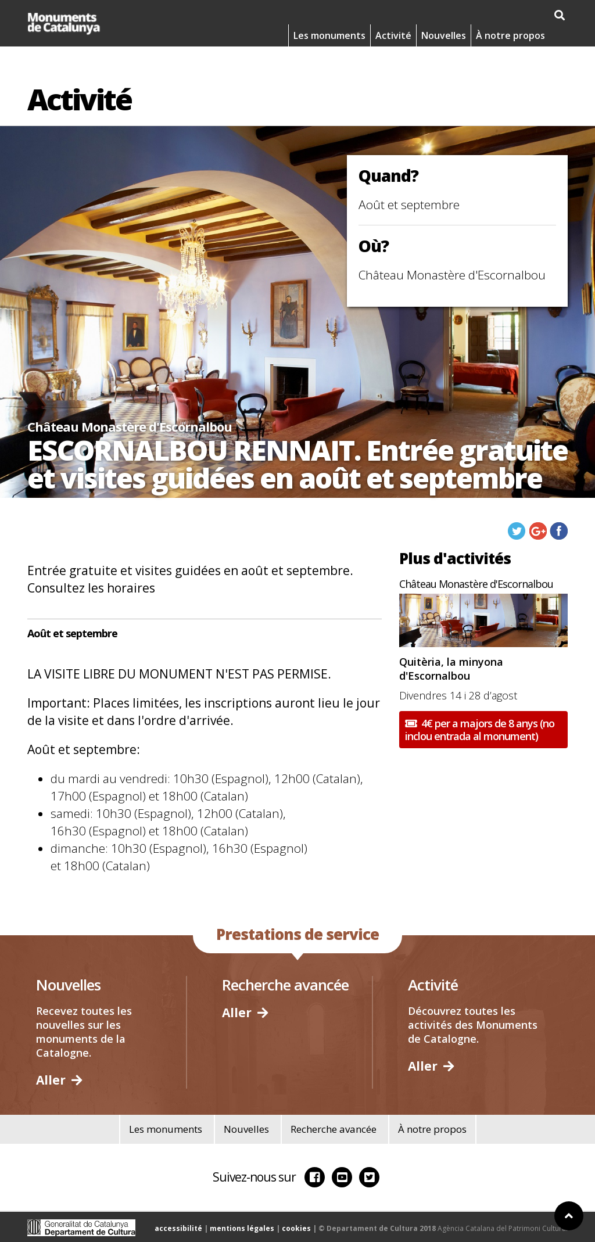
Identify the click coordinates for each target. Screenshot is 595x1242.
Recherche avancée (334, 1129)
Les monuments (329, 35)
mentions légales (242, 1228)
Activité (393, 35)
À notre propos (510, 35)
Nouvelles (443, 35)
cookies (296, 1228)
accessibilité (178, 1228)
